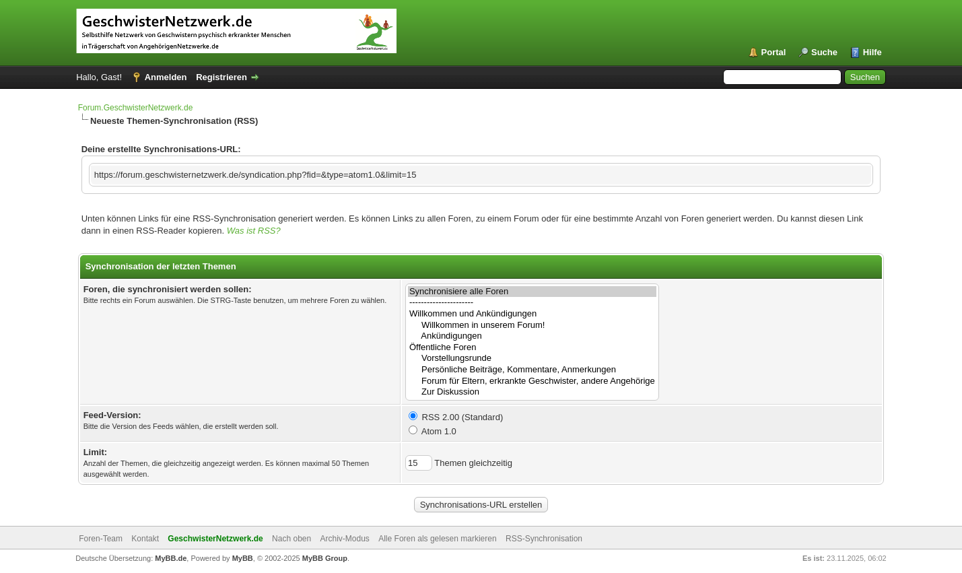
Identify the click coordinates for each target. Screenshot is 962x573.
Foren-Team (101, 538)
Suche (824, 52)
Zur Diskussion (532, 392)
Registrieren (221, 77)
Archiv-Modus (345, 538)
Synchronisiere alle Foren (532, 292)
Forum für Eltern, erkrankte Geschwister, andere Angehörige (532, 381)
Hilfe (872, 52)
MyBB (242, 558)
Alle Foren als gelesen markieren (437, 538)
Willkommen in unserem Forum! (532, 325)
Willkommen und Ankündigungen (532, 314)
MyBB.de (170, 558)
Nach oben (291, 538)
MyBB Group (324, 558)
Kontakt (145, 538)
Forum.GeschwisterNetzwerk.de (135, 107)
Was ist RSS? (254, 231)
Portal (773, 52)
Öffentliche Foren (532, 347)
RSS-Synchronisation (544, 538)
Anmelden (166, 77)
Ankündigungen (532, 336)
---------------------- (532, 302)
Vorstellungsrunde (532, 358)
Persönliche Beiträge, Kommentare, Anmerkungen (532, 370)
